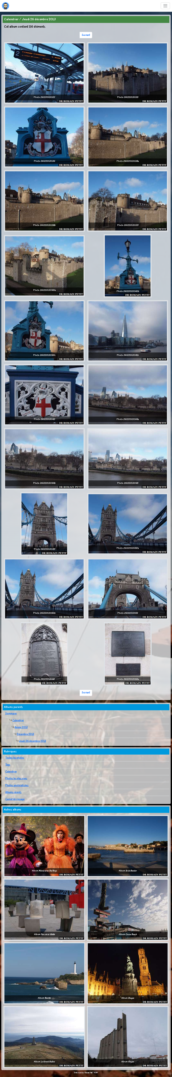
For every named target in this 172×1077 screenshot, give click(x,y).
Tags (7, 764)
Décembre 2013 (25, 734)
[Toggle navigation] (165, 5)
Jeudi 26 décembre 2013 (32, 741)
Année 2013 (21, 727)
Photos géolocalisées (17, 785)
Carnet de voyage (15, 799)
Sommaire (11, 713)
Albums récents (13, 792)
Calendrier (18, 720)
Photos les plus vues (16, 778)
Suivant (86, 35)
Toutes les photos (14, 757)
